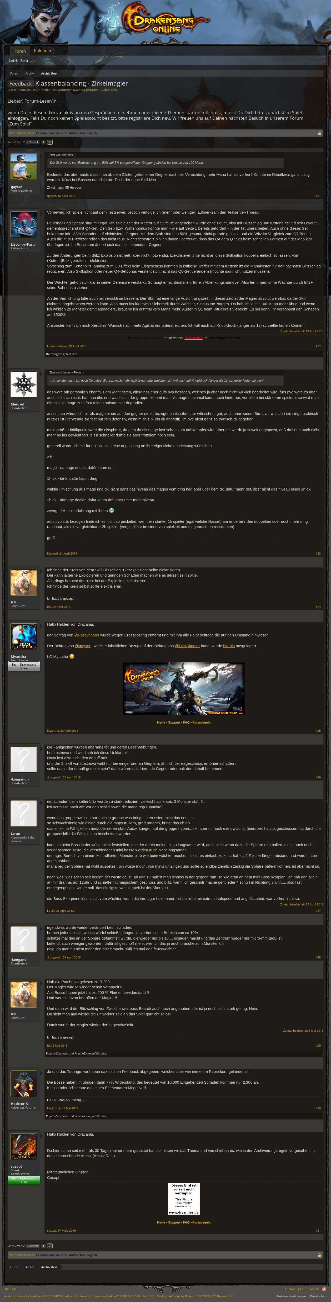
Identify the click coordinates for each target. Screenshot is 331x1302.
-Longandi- (20, 779)
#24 (318, 607)
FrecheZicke (83, 1053)
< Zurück (32, 142)
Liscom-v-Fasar (23, 244)
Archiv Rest (49, 90)
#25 (318, 730)
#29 (318, 1045)
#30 (318, 1108)
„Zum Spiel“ (20, 124)
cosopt (16, 1166)
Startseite (313, 1289)
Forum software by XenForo (41, 1296)
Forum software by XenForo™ (117, 1296)
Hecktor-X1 (20, 1103)
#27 (318, 911)
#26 (318, 777)
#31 (318, 1230)
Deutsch (10, 1289)
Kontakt (290, 1289)
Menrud (17, 404)
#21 (318, 196)
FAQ (186, 722)
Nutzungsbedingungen (292, 1296)
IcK (13, 602)
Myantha (79, 90)
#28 (318, 957)
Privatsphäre (318, 1296)
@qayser (83, 646)
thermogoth (54, 354)
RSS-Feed (324, 1289)
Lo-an (15, 833)
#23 (318, 553)
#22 (318, 346)
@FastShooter (86, 635)
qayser (16, 187)
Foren (20, 51)
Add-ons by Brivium (195, 1296)
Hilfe (301, 1289)
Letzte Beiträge (22, 60)
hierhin (229, 646)
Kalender (43, 51)
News (161, 722)
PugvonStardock (57, 1053)
